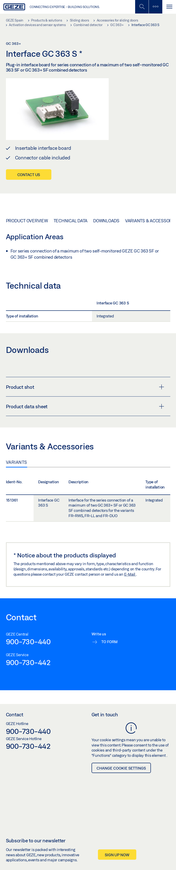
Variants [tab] (16, 462)
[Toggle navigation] (169, 6)
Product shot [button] (85, 387)
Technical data (71, 220)
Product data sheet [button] (85, 406)
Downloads (106, 220)
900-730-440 (28, 641)
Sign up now (117, 855)
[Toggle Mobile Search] (142, 6)
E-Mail (130, 574)
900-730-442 (28, 662)
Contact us (28, 174)
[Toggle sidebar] (155, 6)
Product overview (27, 220)
